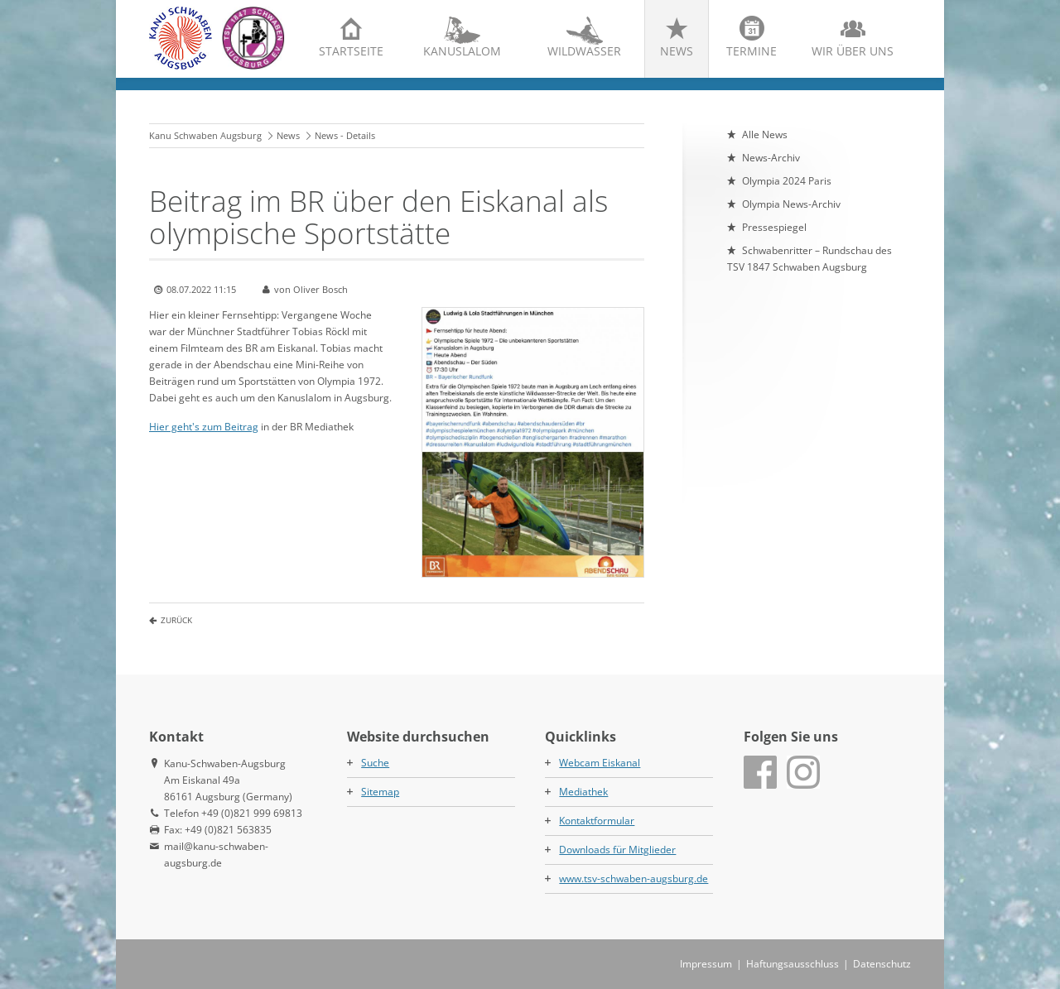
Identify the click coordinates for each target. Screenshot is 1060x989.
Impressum (706, 964)
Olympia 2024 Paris (786, 181)
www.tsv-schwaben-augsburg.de (633, 878)
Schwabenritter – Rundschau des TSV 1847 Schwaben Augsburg (809, 258)
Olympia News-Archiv (791, 204)
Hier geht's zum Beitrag (203, 427)
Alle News (765, 134)
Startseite (351, 51)
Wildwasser (584, 51)
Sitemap (380, 792)
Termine (751, 51)
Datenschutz (882, 964)
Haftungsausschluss (792, 964)
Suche (375, 763)
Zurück (176, 620)
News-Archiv (771, 158)
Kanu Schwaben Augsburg (205, 135)
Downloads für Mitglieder (617, 850)
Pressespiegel (774, 227)
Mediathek (583, 792)
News (676, 51)
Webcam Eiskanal (599, 763)
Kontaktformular (596, 821)
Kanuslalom (462, 51)
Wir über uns (853, 51)
